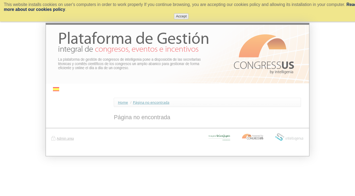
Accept (181, 16)
